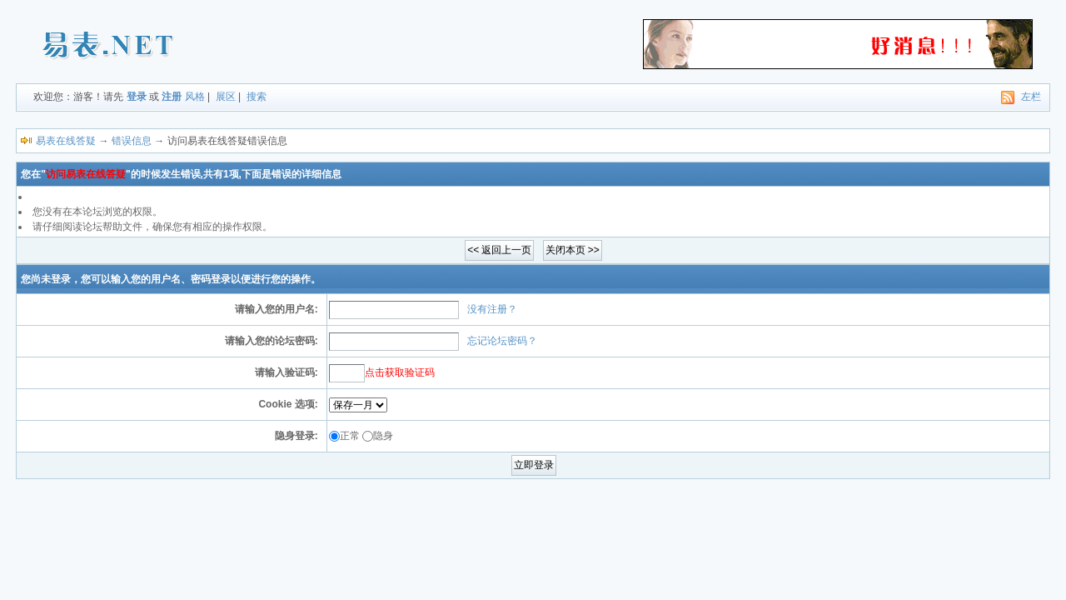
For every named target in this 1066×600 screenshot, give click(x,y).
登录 (137, 96)
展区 (226, 96)
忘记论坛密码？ (502, 341)
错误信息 (132, 141)
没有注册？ (492, 309)
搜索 (256, 96)
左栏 (1031, 96)
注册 (172, 96)
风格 (195, 96)
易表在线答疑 (66, 141)
